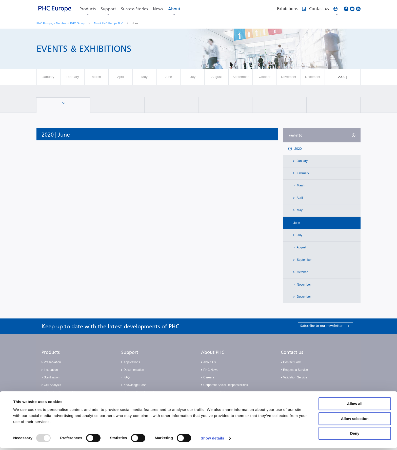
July (299, 235)
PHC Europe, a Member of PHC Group (60, 23)
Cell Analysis (52, 385)
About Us (209, 362)
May (299, 210)
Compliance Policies (217, 392)
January (302, 161)
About (174, 9)
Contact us (292, 352)
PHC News (210, 370)
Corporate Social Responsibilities (225, 385)
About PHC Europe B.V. (108, 23)
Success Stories (134, 9)
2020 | (298, 149)
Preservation (52, 362)
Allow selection (354, 420)
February (302, 173)
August (301, 247)
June (296, 223)
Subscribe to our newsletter (325, 326)
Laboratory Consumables (61, 392)
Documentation (134, 370)
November (303, 284)
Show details (212, 440)
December (303, 296)
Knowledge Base (135, 385)
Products (88, 9)
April (299, 198)
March (300, 185)
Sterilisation (51, 377)
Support (108, 9)
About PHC (212, 352)
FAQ (127, 377)
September (304, 260)
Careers (208, 377)
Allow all (355, 405)
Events (295, 135)
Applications (132, 362)
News (158, 9)
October (302, 272)
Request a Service (295, 370)
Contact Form (292, 362)
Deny (355, 435)
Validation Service (295, 377)
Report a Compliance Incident (144, 392)
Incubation (51, 370)
